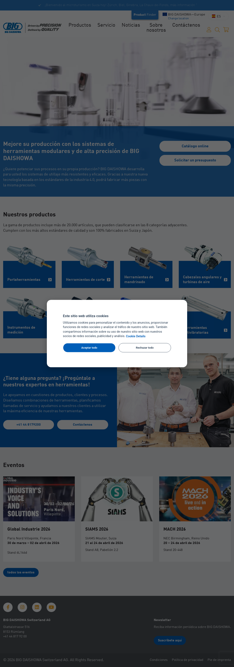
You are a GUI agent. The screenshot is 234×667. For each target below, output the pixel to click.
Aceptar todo (89, 347)
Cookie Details (136, 336)
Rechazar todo (145, 347)
